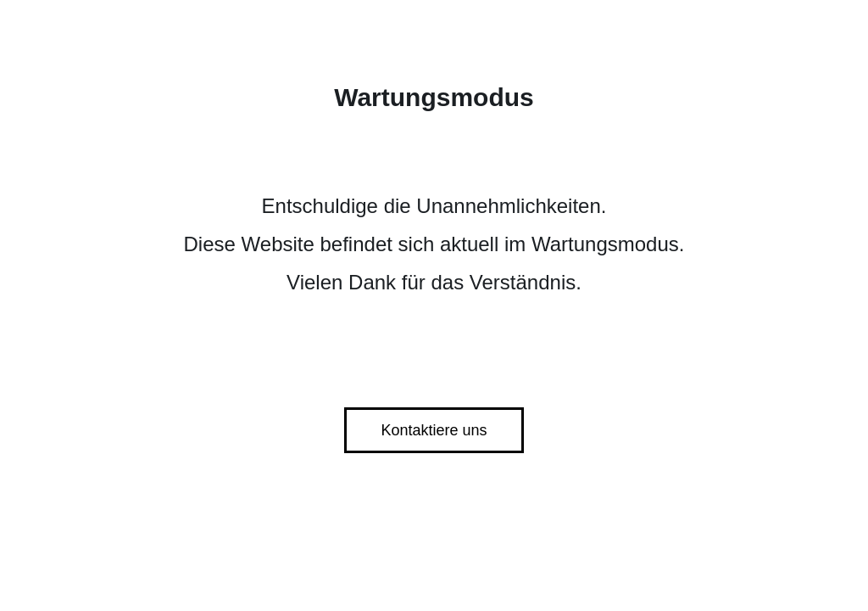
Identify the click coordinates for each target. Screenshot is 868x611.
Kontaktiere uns (434, 430)
